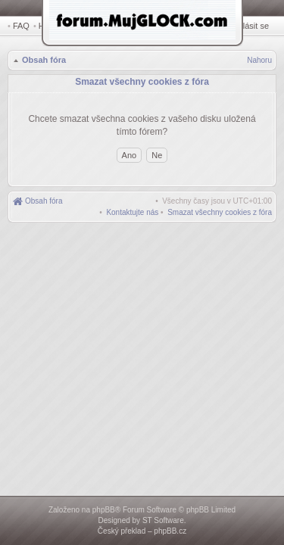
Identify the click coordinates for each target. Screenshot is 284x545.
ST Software (163, 520)
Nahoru (259, 62)
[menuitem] (219, 210)
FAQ (21, 25)
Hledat (53, 25)
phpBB (103, 510)
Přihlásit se (251, 25)
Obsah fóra (42, 61)
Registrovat (208, 25)
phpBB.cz (170, 531)
